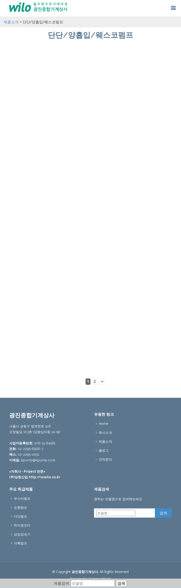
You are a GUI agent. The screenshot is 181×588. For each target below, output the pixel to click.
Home (103, 423)
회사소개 (105, 432)
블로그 (104, 450)
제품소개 (11, 21)
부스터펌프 (22, 498)
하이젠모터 (22, 525)
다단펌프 (20, 516)
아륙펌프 (20, 543)
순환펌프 (20, 507)
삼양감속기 (22, 534)
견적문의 (105, 459)
